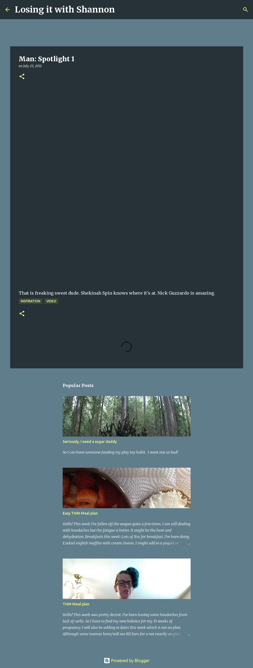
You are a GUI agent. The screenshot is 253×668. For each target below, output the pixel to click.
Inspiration (30, 301)
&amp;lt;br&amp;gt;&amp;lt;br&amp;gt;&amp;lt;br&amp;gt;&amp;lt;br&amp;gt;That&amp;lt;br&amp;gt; (93, 231)
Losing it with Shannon (65, 9)
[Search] (122, 9)
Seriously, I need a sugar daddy (90, 441)
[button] (22, 76)
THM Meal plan (76, 604)
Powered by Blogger (127, 660)
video (51, 301)
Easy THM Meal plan (80, 513)
